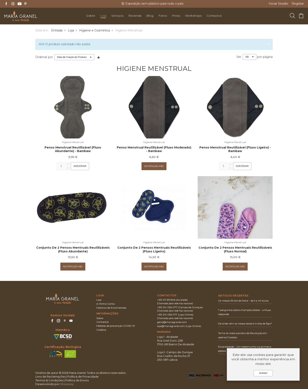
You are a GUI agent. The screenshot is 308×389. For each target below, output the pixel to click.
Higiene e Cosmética (94, 30)
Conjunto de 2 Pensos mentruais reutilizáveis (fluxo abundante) (73, 249)
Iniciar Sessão (278, 3)
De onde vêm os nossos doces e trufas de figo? (245, 323)
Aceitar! (263, 373)
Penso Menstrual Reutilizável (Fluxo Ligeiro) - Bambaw (235, 149)
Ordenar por (44, 57)
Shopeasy (67, 384)
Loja (71, 30)
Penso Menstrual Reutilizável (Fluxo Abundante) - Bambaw (73, 149)
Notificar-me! (154, 166)
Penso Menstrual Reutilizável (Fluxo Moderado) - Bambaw (154, 149)
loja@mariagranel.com (171, 326)
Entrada (56, 30)
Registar (298, 3)
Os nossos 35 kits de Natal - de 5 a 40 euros (243, 300)
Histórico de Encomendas (111, 307)
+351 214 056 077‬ (167, 307)
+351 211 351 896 (166, 299)
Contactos (102, 321)
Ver (238, 57)
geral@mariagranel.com (172, 322)
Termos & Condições (49, 380)
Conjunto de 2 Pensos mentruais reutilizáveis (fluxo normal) (235, 249)
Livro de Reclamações (50, 376)
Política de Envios (77, 380)
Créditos (101, 329)
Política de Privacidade (83, 376)
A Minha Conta (105, 303)
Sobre (99, 318)
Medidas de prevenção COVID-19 (115, 325)
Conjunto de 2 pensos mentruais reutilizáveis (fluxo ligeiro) (154, 249)
